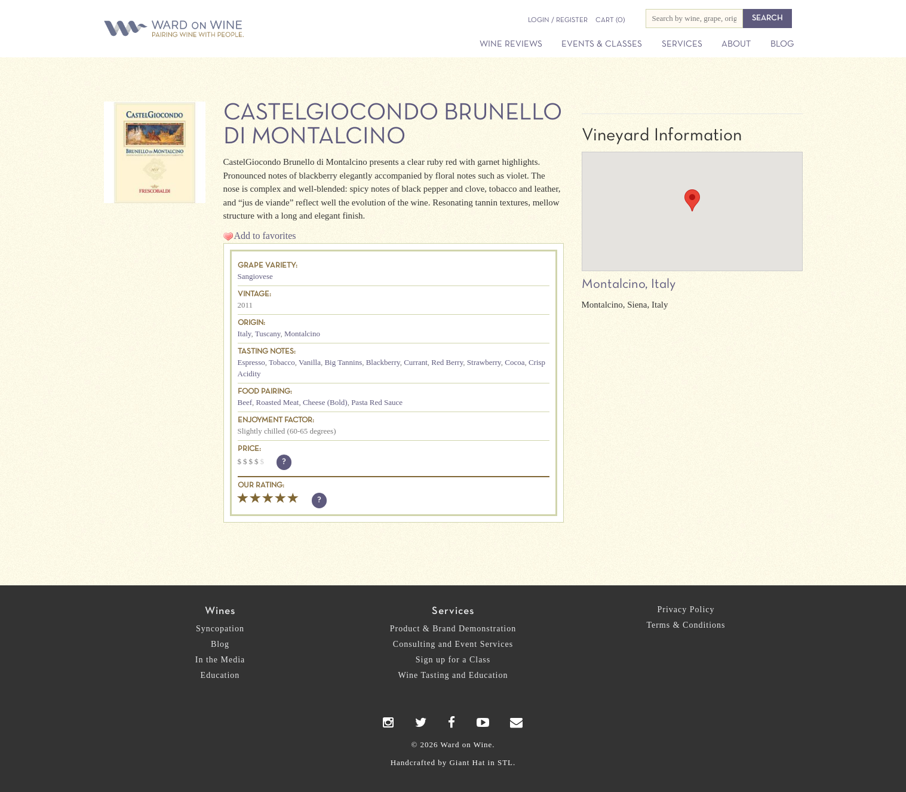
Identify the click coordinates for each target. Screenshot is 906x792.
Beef (245, 402)
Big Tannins (343, 362)
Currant (416, 362)
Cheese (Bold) (325, 402)
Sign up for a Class (453, 659)
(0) (610, 20)
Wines (220, 611)
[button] (692, 200)
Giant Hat (467, 762)
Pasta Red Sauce (377, 402)
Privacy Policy (685, 609)
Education (220, 675)
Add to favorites (265, 236)
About (736, 44)
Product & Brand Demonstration (453, 628)
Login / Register (558, 20)
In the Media (220, 659)
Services (682, 44)
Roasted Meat (277, 402)
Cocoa (514, 362)
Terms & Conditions (685, 625)
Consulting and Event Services (453, 644)
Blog (782, 44)
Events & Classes (601, 44)
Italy (244, 333)
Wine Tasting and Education (453, 675)
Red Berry (447, 362)
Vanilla (310, 362)
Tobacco (282, 362)
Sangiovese (255, 276)
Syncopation (220, 628)
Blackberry (383, 362)
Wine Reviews (511, 44)
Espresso (251, 362)
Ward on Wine (215, 29)
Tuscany (268, 333)
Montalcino (302, 333)
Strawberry (484, 362)
